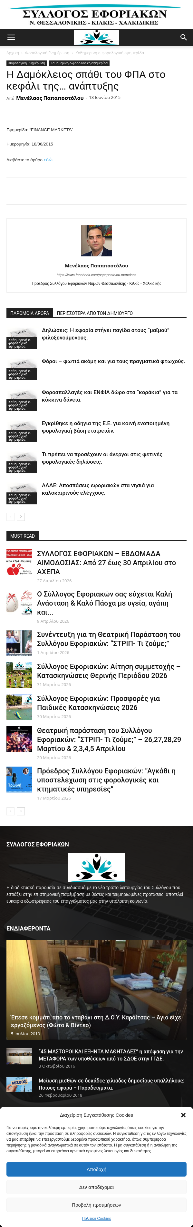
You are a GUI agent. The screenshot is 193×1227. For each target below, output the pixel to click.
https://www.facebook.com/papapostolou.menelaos (97, 275)
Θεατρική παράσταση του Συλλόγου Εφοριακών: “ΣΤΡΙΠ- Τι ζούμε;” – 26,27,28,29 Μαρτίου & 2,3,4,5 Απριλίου (109, 740)
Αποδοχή (96, 1169)
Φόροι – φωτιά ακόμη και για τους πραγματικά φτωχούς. (113, 361)
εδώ (48, 159)
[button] (183, 1115)
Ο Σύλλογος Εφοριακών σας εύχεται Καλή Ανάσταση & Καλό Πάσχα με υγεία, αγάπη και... (104, 603)
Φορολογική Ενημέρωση (47, 53)
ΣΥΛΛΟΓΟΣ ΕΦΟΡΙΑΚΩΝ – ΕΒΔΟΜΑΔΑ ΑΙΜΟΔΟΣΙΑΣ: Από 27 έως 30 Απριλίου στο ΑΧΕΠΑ (106, 563)
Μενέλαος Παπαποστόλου (50, 98)
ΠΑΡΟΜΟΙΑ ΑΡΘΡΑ (29, 313)
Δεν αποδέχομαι (96, 1187)
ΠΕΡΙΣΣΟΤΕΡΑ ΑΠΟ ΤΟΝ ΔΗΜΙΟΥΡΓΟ (95, 313)
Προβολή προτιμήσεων (96, 1205)
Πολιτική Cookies (96, 1218)
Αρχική (12, 53)
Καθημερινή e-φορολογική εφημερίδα (109, 53)
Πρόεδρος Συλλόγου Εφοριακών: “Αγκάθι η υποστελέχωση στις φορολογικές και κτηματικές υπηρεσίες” (106, 780)
